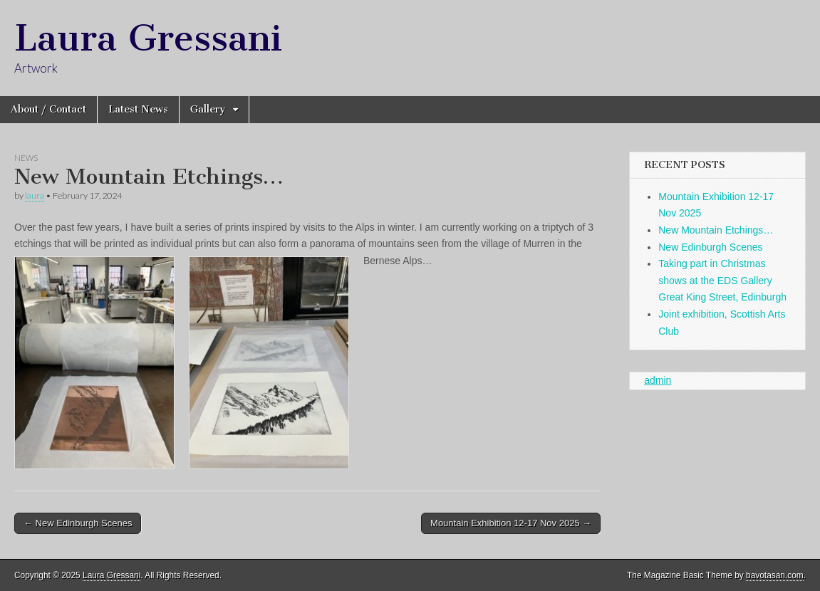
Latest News (138, 109)
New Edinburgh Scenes (710, 247)
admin (657, 380)
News (26, 157)
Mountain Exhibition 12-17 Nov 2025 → (510, 523)
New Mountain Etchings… (715, 230)
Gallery (208, 109)
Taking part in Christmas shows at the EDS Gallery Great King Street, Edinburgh (722, 280)
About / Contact (48, 109)
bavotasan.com (775, 575)
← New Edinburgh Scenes (78, 523)
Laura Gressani (148, 38)
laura (34, 195)
